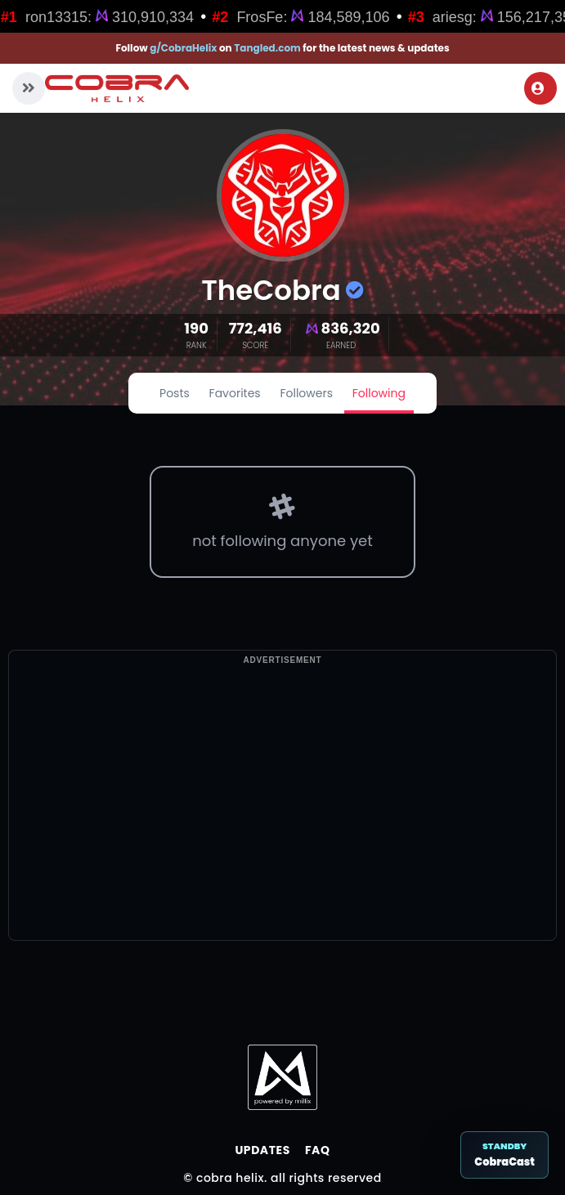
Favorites (235, 393)
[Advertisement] (283, 825)
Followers (306, 393)
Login (538, 88)
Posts (174, 393)
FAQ (317, 1150)
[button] (28, 88)
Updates (262, 1150)
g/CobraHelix (183, 48)
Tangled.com (267, 48)
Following (379, 393)
